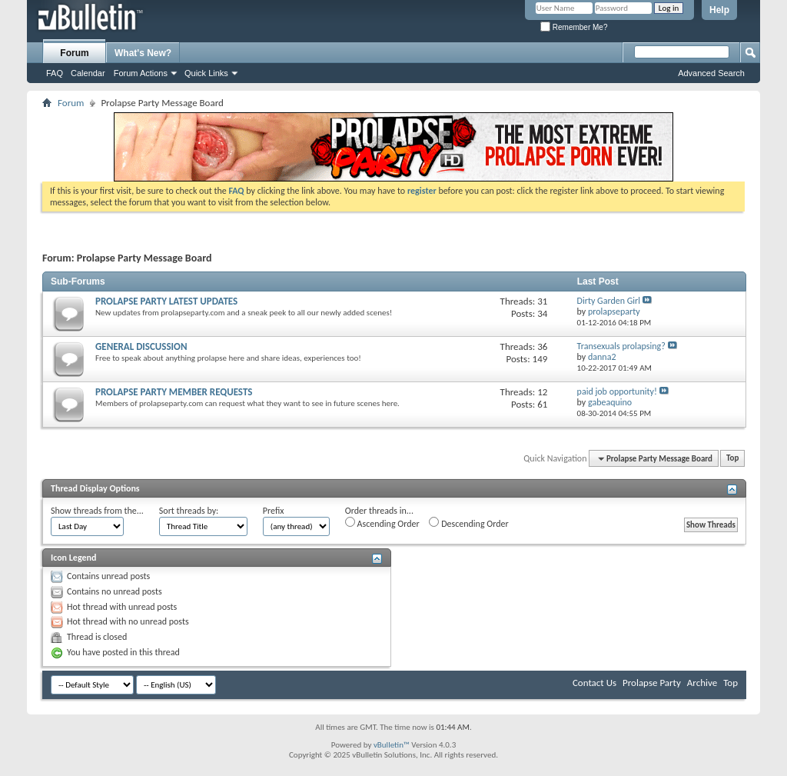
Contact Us (594, 682)
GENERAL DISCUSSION (141, 346)
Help (719, 10)
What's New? (143, 53)
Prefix (273, 510)
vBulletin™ (392, 745)
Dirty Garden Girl (608, 300)
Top (732, 459)
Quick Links (206, 73)
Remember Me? (573, 27)
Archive (702, 682)
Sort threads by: (188, 510)
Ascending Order (382, 523)
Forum (74, 53)
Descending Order (468, 523)
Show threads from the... (97, 510)
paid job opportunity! (617, 391)
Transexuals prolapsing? (621, 346)
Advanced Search (711, 73)
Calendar (88, 73)
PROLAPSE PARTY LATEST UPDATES (166, 301)
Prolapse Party (652, 682)
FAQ (54, 73)
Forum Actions (141, 73)
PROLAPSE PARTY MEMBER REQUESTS (173, 392)
